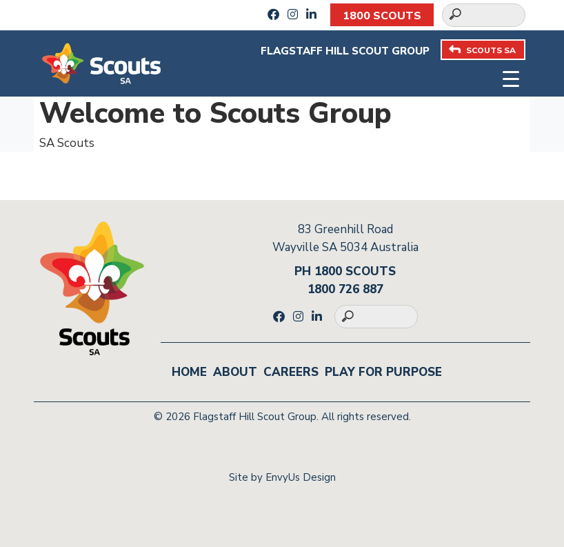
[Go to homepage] (101, 62)
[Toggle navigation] (511, 77)
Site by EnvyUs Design (282, 477)
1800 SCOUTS (382, 15)
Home (189, 372)
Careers (291, 372)
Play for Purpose (383, 372)
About (235, 372)
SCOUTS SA (482, 50)
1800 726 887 (345, 289)
